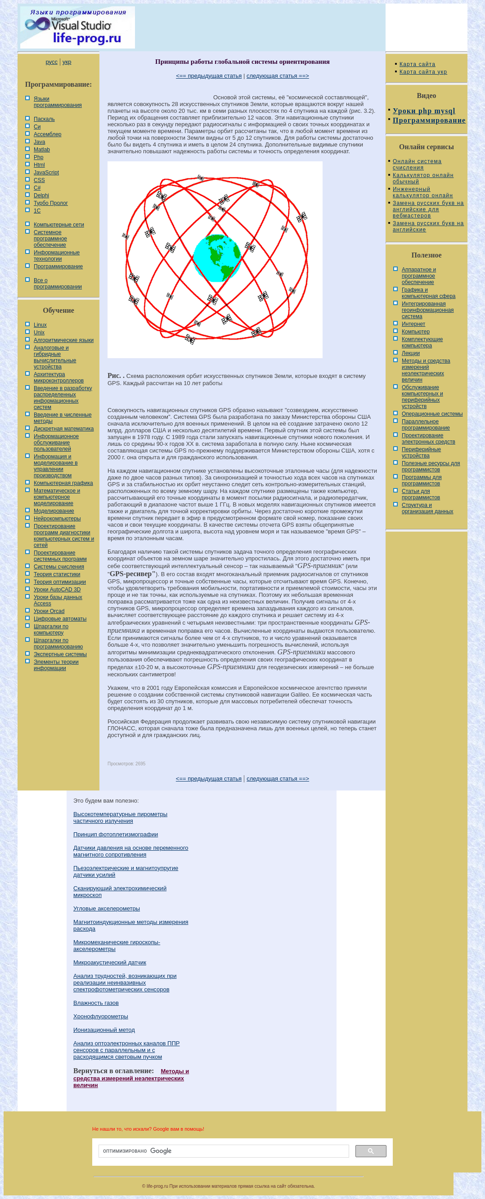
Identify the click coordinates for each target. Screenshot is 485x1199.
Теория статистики (57, 574)
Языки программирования (58, 102)
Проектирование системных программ (60, 556)
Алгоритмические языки (64, 340)
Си (37, 127)
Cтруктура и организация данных (428, 508)
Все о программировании (58, 283)
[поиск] (223, 1151)
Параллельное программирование (426, 424)
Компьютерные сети (59, 225)
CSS (39, 180)
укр (67, 61)
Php (38, 157)
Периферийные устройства (421, 452)
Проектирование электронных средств (428, 438)
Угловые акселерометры (106, 908)
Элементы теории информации (56, 665)
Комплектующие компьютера (422, 342)
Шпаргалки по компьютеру (51, 629)
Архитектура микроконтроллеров (59, 377)
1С (37, 211)
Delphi (41, 195)
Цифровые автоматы (60, 619)
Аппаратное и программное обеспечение (419, 275)
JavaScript (46, 172)
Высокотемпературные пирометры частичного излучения (120, 817)
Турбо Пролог (51, 203)
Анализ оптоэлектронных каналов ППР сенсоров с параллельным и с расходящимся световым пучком (126, 1050)
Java (39, 142)
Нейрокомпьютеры (57, 518)
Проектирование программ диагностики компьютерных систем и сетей (64, 535)
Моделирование (54, 511)
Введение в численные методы (63, 418)
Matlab (42, 150)
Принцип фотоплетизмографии (115, 834)
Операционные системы (432, 414)
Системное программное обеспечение (50, 238)
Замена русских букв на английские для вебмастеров (428, 209)
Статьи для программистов (421, 494)
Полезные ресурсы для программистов (431, 466)
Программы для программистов (422, 480)
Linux (40, 325)
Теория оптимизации (60, 582)
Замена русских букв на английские (428, 226)
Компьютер (416, 332)
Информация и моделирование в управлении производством (56, 466)
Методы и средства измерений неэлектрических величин (131, 1078)
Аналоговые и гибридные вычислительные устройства (55, 357)
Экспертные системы (60, 654)
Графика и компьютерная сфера (429, 293)
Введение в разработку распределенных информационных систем (63, 397)
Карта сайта (418, 64)
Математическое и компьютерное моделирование (57, 497)
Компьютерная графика (63, 483)
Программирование (58, 266)
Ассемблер (47, 134)
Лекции (411, 353)
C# (37, 188)
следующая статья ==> (278, 75)
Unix (39, 332)
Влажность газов (96, 1002)
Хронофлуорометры (100, 1016)
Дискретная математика (64, 429)
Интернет (413, 324)
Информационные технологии (57, 255)
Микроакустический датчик (109, 962)
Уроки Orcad (49, 611)
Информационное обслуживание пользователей (56, 442)
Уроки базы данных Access (58, 600)
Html (39, 165)
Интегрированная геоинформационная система (428, 310)
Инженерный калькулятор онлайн (423, 192)
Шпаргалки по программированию (58, 643)
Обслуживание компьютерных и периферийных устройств (422, 396)
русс (51, 61)
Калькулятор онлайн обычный (423, 178)
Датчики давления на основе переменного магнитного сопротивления (131, 851)
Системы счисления (59, 567)
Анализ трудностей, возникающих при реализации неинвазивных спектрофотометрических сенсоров (124, 983)
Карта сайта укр (423, 72)
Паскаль (44, 119)
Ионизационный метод (104, 1029)
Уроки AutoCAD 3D (57, 589)
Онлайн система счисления (417, 164)
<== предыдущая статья (209, 75)
